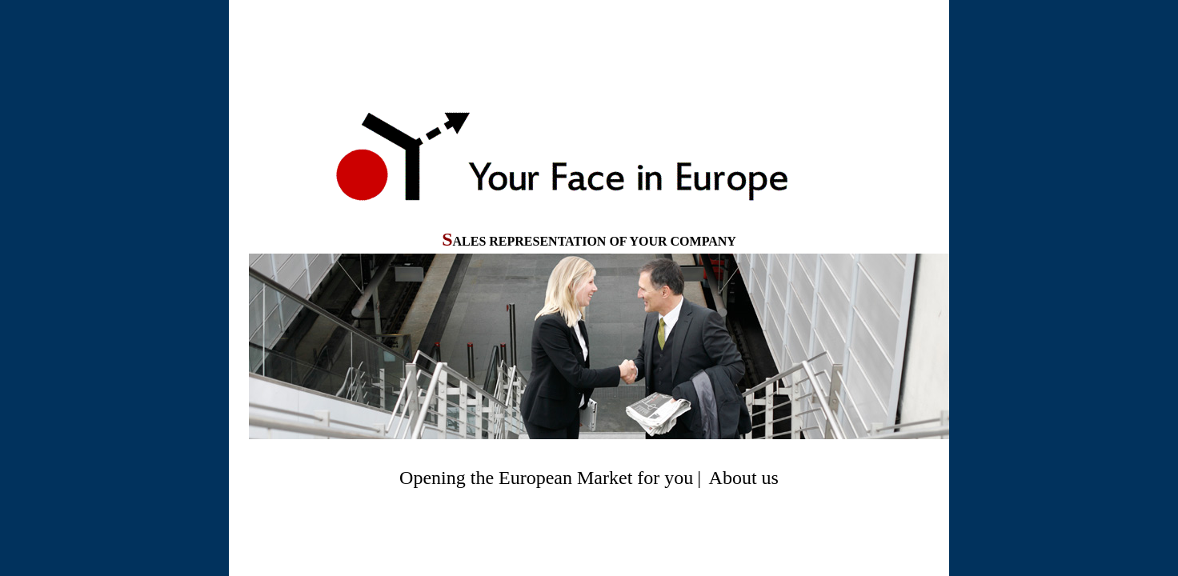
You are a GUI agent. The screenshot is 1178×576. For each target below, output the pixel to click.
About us (744, 477)
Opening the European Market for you (546, 477)
